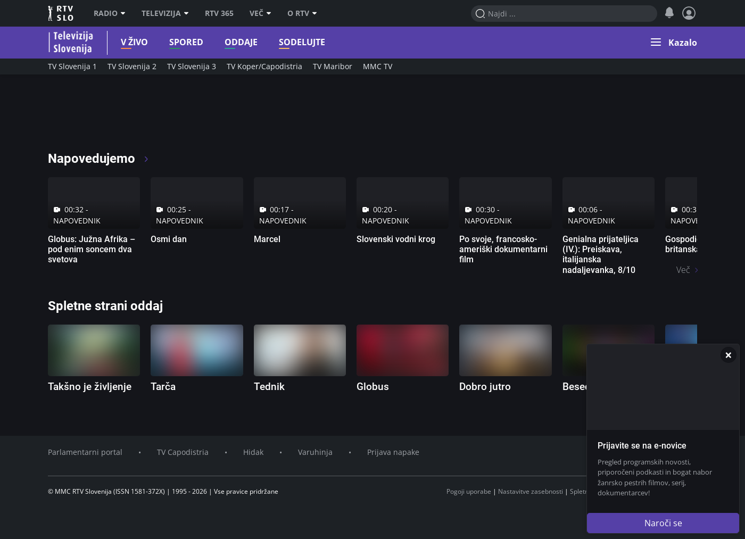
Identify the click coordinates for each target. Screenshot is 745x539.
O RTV (302, 13)
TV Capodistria (183, 452)
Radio (110, 13)
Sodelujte (295, 42)
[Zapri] (728, 355)
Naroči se (663, 523)
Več (260, 13)
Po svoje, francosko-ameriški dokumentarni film (503, 249)
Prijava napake (393, 452)
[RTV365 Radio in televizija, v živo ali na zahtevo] (145, 117)
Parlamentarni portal (85, 452)
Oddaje (234, 42)
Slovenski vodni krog (396, 239)
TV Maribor (332, 66)
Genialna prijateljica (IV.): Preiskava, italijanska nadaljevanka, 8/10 (600, 254)
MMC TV (377, 66)
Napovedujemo (99, 158)
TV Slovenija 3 (191, 66)
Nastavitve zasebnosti (530, 491)
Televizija (165, 13)
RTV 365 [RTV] (219, 13)
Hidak (253, 452)
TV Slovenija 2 (131, 66)
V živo (128, 42)
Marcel (267, 239)
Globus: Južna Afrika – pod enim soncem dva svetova (91, 249)
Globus (373, 386)
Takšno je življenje (89, 386)
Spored (180, 42)
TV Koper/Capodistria (264, 66)
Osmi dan (169, 239)
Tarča (163, 386)
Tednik (269, 386)
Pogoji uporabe (468, 491)
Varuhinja (315, 452)
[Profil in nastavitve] (689, 13)
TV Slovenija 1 (72, 66)
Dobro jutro (485, 386)
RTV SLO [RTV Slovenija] (61, 13)
